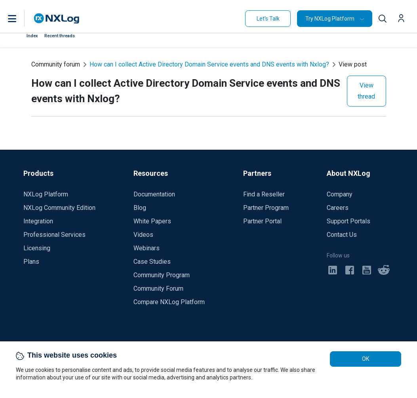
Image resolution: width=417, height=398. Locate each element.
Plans (31, 261)
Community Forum (158, 288)
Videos (143, 234)
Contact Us (342, 234)
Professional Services (54, 234)
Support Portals (348, 221)
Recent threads (59, 35)
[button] (20, 19)
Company (339, 194)
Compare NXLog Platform (169, 302)
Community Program (161, 275)
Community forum (55, 64)
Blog (139, 207)
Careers (337, 207)
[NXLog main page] (56, 18)
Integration (38, 221)
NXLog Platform (45, 194)
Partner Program (266, 207)
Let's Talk (268, 18)
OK (365, 359)
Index (32, 35)
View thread (366, 91)
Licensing (36, 248)
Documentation (154, 194)
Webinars (146, 248)
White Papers (152, 221)
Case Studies (152, 261)
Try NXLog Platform (329, 18)
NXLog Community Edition (59, 207)
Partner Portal (262, 221)
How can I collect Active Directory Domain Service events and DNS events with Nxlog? (209, 64)
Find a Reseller (264, 194)
